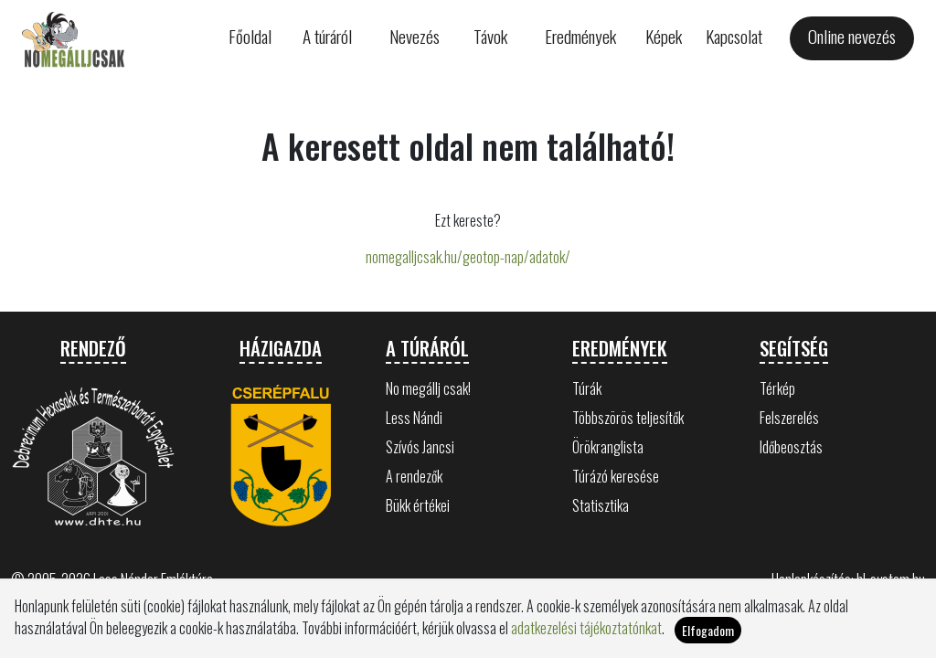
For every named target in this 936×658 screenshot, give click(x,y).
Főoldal (250, 36)
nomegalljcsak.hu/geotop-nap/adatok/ (468, 257)
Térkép (777, 388)
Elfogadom (708, 630)
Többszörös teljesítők (628, 418)
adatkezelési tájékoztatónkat (586, 628)
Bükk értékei (418, 505)
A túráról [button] (327, 36)
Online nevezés (852, 36)
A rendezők (414, 476)
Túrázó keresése (615, 476)
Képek (663, 36)
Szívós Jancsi (420, 447)
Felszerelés (789, 418)
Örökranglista (608, 447)
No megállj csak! (428, 388)
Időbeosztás (791, 447)
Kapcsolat (734, 36)
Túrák (586, 388)
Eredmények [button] (580, 36)
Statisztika (600, 505)
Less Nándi (414, 418)
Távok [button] (490, 36)
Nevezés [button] (414, 36)
